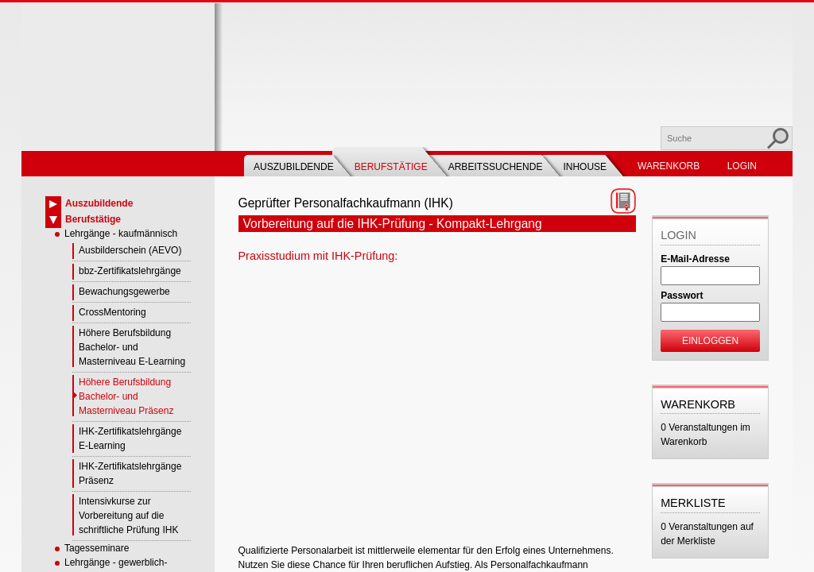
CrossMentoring (112, 312)
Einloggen (710, 340)
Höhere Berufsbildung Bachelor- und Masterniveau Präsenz (126, 396)
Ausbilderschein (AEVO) (130, 250)
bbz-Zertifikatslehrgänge (130, 270)
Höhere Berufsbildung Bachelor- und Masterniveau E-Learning (132, 347)
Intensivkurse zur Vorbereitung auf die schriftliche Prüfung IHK (128, 515)
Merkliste (693, 503)
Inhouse (585, 166)
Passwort (682, 295)
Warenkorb (669, 166)
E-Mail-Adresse (695, 259)
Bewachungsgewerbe (124, 291)
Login (742, 166)
